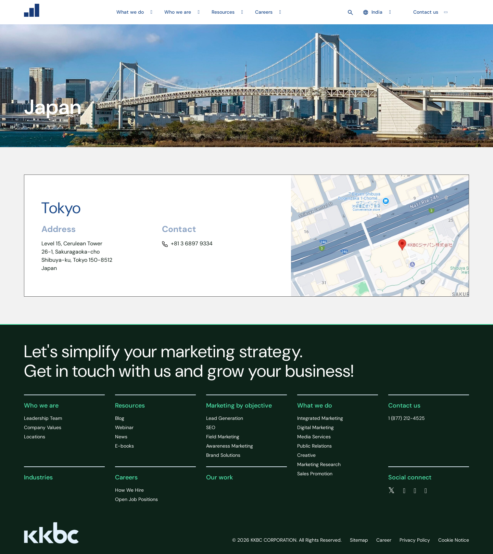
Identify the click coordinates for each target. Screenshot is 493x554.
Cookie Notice (453, 540)
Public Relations (314, 446)
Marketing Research (319, 464)
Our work (219, 477)
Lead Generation (224, 418)
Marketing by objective (239, 405)
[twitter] (391, 490)
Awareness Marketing (229, 446)
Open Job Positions (136, 499)
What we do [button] (130, 12)
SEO (210, 427)
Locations (34, 437)
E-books (124, 446)
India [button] (372, 12)
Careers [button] (264, 12)
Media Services (314, 437)
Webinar (124, 427)
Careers (126, 477)
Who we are (41, 405)
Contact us (425, 12)
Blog (119, 418)
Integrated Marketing (320, 418)
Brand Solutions (223, 455)
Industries (38, 477)
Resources (130, 405)
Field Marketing (222, 437)
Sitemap (359, 540)
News (121, 437)
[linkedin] (415, 490)
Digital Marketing (315, 427)
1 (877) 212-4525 (406, 418)
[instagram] (426, 490)
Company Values (42, 427)
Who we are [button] (177, 12)
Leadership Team (43, 418)
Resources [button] (223, 12)
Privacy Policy (415, 540)
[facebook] (404, 490)
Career (383, 540)
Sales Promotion (314, 474)
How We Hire (129, 490)
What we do (314, 405)
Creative (306, 455)
